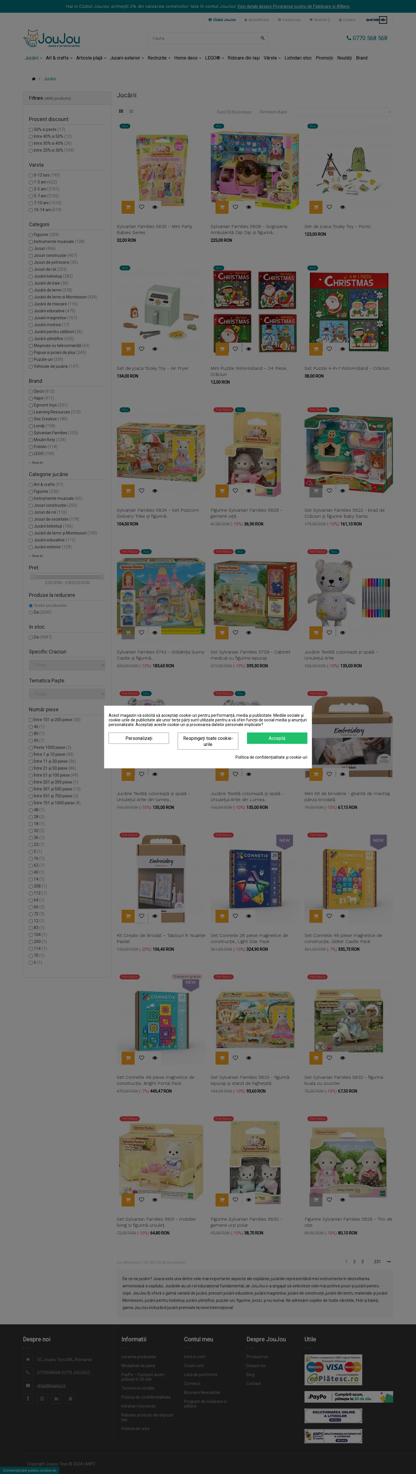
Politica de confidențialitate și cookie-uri (271, 757)
